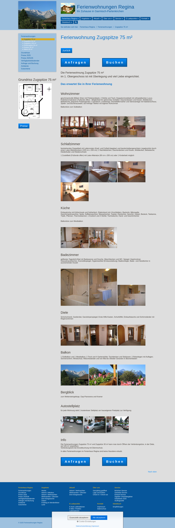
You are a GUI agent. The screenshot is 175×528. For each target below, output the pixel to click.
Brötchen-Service (121, 491)
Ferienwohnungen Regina (105, 7)
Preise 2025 (26, 55)
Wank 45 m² (28, 49)
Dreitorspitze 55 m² (30, 45)
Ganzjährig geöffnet (100, 491)
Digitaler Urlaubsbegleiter (124, 497)
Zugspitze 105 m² (30, 43)
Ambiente (25, 66)
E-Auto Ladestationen (77, 507)
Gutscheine (25, 69)
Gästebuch (66, 22)
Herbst (43, 491)
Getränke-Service (121, 493)
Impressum (101, 507)
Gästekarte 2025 (120, 499)
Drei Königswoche (47, 499)
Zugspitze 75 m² (29, 39)
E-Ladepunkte (131, 18)
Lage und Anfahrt (99, 493)
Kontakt (144, 18)
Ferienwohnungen (28, 36)
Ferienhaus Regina (69, 18)
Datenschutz (101, 509)
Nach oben (152, 472)
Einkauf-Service (120, 495)
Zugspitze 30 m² (29, 41)
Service (118, 18)
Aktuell (96, 18)
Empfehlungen (118, 507)
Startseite (129, 523)
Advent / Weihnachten (49, 495)
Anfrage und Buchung (29, 63)
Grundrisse (25, 53)
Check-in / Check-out (100, 495)
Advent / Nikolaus (47, 493)
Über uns (107, 18)
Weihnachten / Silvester (49, 497)
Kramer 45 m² (29, 47)
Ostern (43, 501)
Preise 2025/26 (27, 58)
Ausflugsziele (119, 501)
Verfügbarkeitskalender (30, 61)
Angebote (85, 18)
